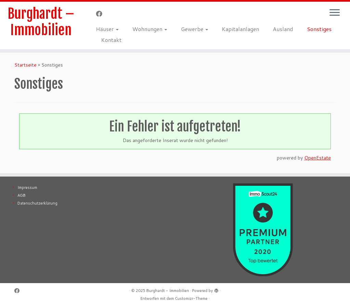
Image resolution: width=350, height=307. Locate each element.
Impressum (27, 187)
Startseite (25, 64)
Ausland (283, 29)
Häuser (107, 29)
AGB (21, 195)
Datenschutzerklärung (37, 203)
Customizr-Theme (191, 298)
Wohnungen (149, 29)
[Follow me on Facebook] (101, 13)
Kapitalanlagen (240, 29)
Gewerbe (194, 29)
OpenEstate (317, 157)
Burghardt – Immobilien (41, 21)
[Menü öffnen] (334, 13)
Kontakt (111, 40)
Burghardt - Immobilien (167, 290)
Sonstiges (319, 29)
